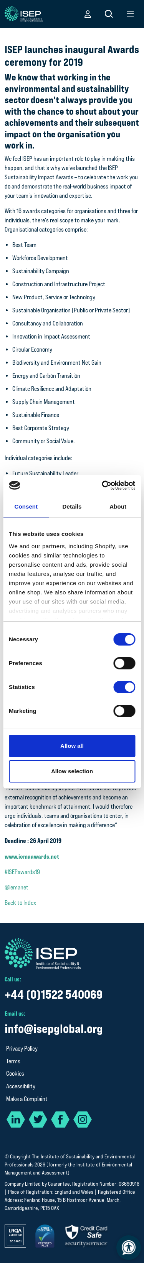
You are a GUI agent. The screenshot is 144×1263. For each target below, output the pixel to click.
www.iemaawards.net (32, 856)
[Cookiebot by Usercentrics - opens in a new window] (102, 486)
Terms (13, 1061)
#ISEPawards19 (22, 872)
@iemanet (16, 887)
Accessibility (20, 1086)
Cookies (15, 1073)
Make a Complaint (27, 1099)
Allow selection (72, 771)
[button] (87, 14)
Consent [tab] (26, 506)
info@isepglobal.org (54, 1028)
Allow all (72, 745)
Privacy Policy (22, 1048)
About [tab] (117, 506)
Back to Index (20, 902)
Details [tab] (72, 506)
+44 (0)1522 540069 (54, 994)
